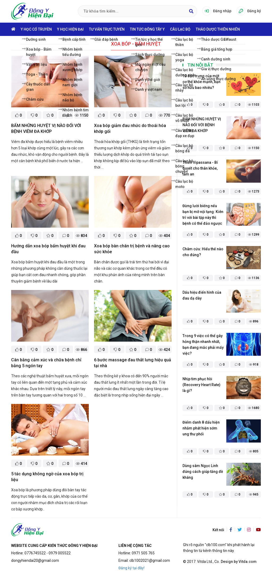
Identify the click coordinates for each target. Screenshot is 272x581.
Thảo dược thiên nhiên (218, 29)
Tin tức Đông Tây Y (147, 29)
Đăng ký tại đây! (131, 568)
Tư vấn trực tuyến (107, 29)
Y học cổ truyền (36, 29)
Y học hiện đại (70, 29)
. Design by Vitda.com (238, 561)
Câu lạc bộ (180, 29)
